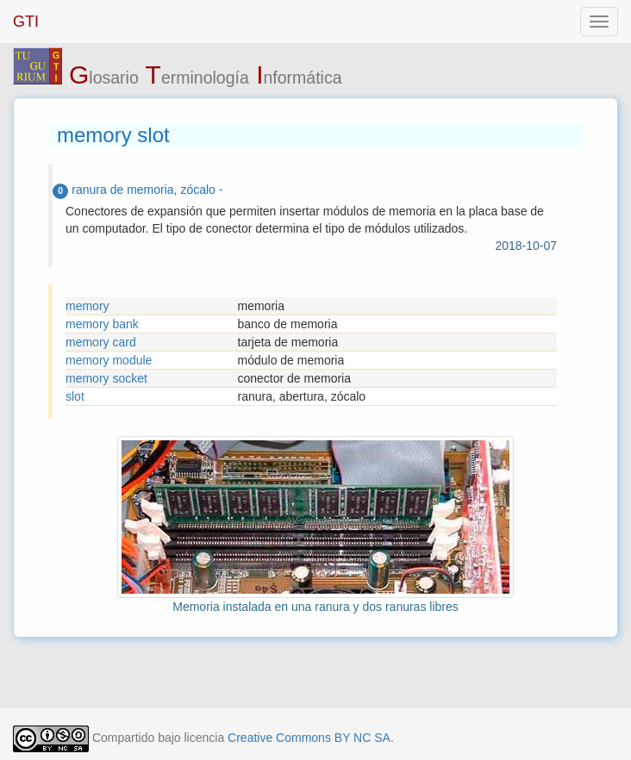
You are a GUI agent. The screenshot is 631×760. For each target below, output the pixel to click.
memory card (101, 342)
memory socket (106, 378)
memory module (109, 360)
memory (87, 306)
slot (75, 396)
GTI (26, 21)
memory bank (102, 324)
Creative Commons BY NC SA (309, 737)
